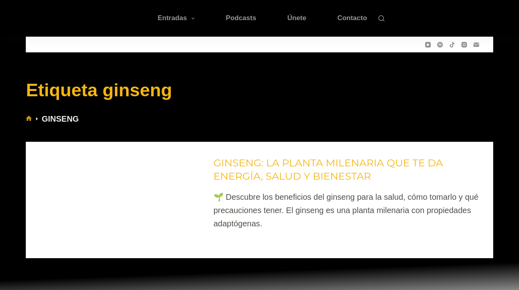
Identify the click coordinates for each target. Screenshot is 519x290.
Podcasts (241, 18)
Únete (296, 18)
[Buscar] (381, 18)
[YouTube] (428, 45)
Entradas (178, 18)
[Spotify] (440, 45)
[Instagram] (464, 45)
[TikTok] (452, 45)
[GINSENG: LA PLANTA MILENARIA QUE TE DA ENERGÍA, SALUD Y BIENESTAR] (118, 193)
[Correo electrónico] (476, 45)
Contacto (352, 18)
